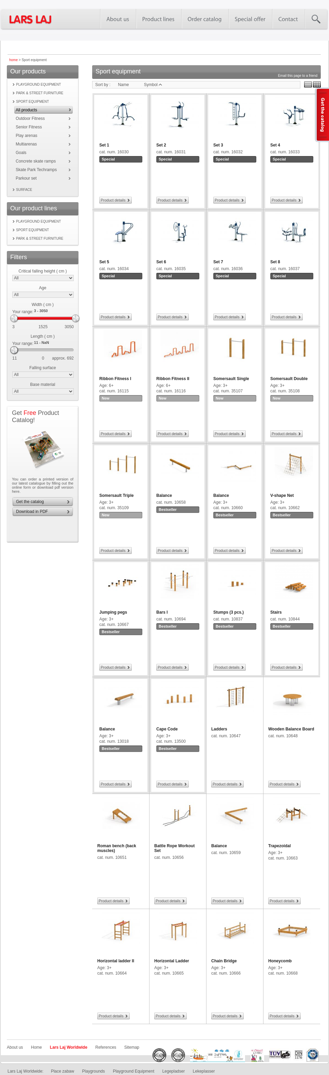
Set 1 (104, 145)
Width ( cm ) (43, 304)
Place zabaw (62, 1071)
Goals (21, 152)
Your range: (22, 311)
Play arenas (26, 135)
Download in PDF (32, 511)
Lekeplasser (204, 1071)
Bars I (162, 612)
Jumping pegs (113, 612)
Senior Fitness (29, 127)
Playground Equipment (133, 1071)
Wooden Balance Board (291, 729)
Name (123, 84)
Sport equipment (32, 101)
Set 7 (218, 262)
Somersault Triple (116, 495)
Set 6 (161, 262)
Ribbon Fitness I (115, 378)
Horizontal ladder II (115, 961)
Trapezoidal (279, 845)
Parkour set (26, 178)
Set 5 (104, 262)
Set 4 (275, 145)
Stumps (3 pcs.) (228, 612)
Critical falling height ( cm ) (42, 271)
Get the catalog (30, 501)
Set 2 (161, 145)
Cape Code (167, 729)
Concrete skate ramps (36, 161)
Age (42, 287)
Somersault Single (231, 378)
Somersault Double (288, 378)
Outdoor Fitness (30, 118)
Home (36, 1047)
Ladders (219, 729)
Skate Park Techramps (36, 169)
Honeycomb (280, 961)
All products (26, 110)
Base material (42, 384)
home (13, 60)
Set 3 (218, 145)
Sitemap (131, 1047)
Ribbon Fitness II (172, 378)
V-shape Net (282, 495)
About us (15, 1047)
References (105, 1047)
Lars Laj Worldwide (68, 1047)
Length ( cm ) (43, 336)
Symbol (153, 84)
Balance (164, 495)
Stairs (276, 612)
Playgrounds (93, 1071)
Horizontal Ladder (171, 961)
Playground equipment (38, 84)
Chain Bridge (224, 961)
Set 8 (275, 262)
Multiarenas (26, 144)
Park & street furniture (39, 93)
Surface (24, 190)
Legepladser (173, 1071)
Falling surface (42, 367)
